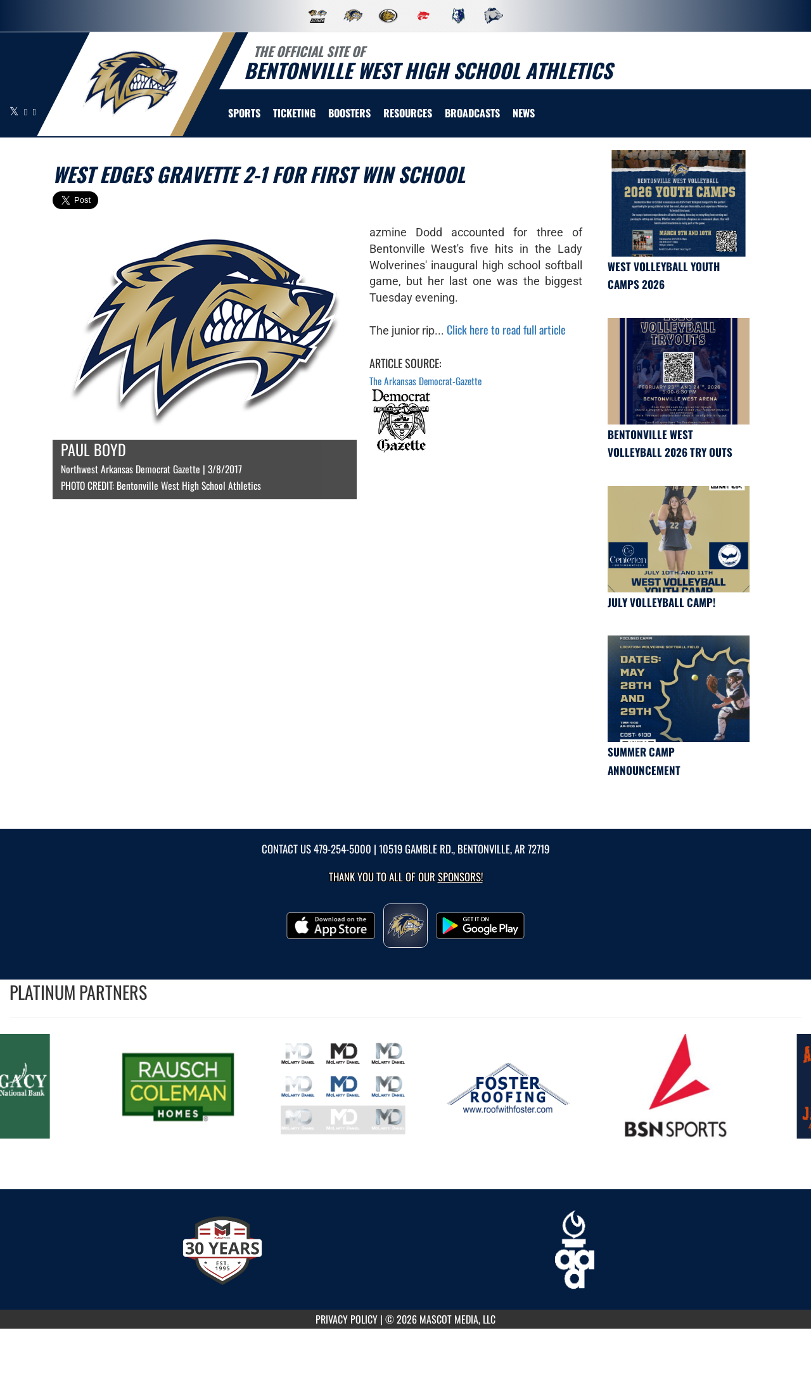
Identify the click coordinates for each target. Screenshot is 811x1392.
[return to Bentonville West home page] (130, 83)
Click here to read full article (506, 329)
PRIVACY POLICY (347, 1319)
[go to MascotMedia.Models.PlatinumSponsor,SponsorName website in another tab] (182, 1086)
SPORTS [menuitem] (244, 112)
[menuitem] (472, 112)
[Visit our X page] (15, 111)
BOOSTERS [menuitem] (349, 112)
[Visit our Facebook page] (26, 111)
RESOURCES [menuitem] (407, 112)
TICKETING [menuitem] (294, 112)
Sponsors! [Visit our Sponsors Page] (460, 876)
